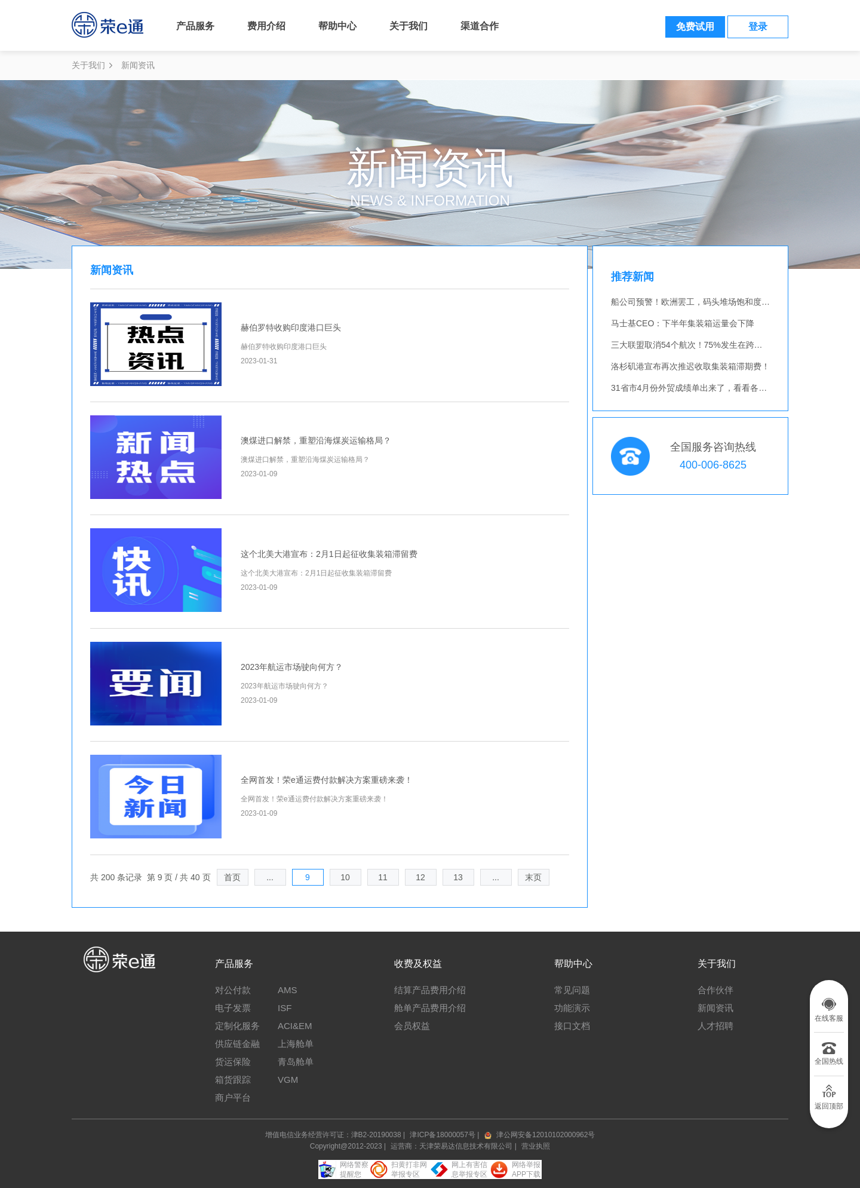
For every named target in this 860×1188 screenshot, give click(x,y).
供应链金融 (237, 1044)
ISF (284, 1008)
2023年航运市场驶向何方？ (292, 667)
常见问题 (572, 990)
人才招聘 (715, 1026)
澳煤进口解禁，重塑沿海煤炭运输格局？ (316, 440)
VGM (288, 1079)
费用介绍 (266, 26)
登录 (757, 27)
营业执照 (535, 1146)
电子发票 (233, 1008)
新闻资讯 (715, 1008)
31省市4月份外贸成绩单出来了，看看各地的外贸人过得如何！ (726, 388)
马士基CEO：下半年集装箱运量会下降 (682, 323)
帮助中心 (337, 26)
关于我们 (408, 26)
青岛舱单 (296, 1062)
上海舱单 (296, 1044)
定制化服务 (237, 1026)
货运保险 (233, 1062)
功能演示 (572, 1008)
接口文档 (572, 1026)
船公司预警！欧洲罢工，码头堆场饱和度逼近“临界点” (710, 302)
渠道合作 (479, 26)
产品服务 (195, 26)
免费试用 (695, 27)
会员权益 (412, 1026)
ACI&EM (295, 1026)
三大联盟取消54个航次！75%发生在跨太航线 (695, 345)
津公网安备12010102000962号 (545, 1135)
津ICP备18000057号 (443, 1135)
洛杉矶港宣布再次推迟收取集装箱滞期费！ (690, 366)
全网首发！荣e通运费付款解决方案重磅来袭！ (327, 780)
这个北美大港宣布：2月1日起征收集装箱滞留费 (329, 554)
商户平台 (233, 1097)
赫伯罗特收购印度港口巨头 (291, 327)
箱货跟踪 (233, 1079)
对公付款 (233, 990)
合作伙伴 (715, 990)
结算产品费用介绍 (430, 990)
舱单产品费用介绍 (430, 1008)
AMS (287, 990)
